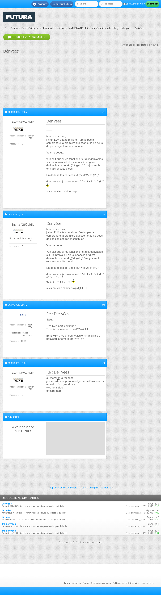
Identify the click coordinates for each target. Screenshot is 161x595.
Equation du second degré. (64, 487)
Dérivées (7, 503)
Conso (86, 582)
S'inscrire (40, 4)
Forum (14, 28)
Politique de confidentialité (126, 582)
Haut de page (147, 582)
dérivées (7, 510)
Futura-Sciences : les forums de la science (43, 28)
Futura (67, 582)
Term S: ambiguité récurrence (95, 487)
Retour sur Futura (62, 4)
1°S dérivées (9, 523)
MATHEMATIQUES (78, 28)
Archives (76, 582)
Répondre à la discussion (26, 37)
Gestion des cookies (101, 582)
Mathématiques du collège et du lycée (111, 28)
